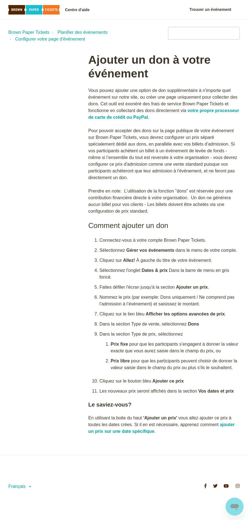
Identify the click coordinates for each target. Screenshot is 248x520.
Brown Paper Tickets (28, 32)
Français (17, 486)
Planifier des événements (82, 32)
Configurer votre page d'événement (50, 39)
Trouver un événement (210, 9)
